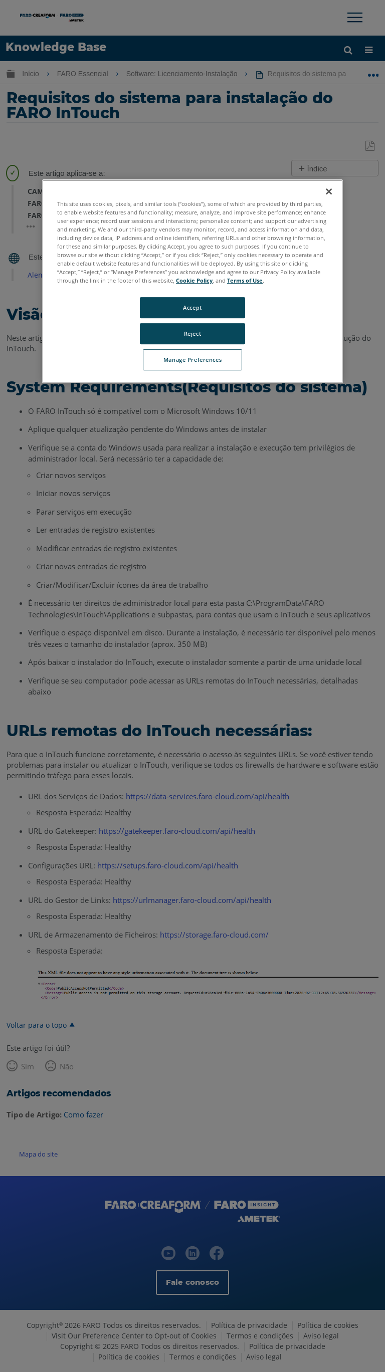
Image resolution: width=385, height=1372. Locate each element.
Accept (192, 307)
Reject (192, 333)
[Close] (329, 191)
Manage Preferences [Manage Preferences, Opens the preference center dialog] (192, 359)
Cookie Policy (194, 280)
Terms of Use (245, 280)
